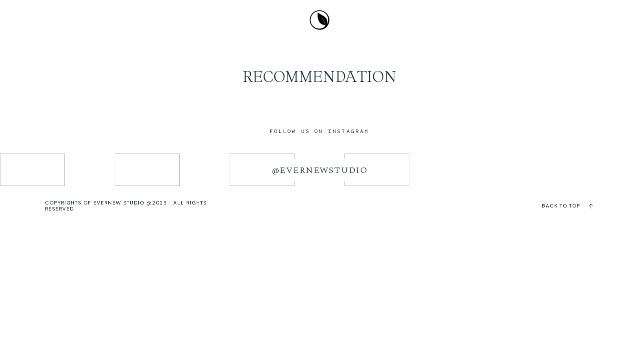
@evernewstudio (319, 169)
